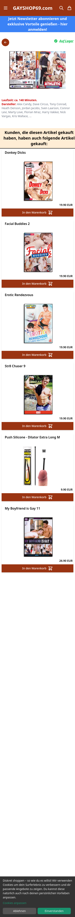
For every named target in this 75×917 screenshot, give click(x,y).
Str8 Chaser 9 (15, 366)
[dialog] (37, 896)
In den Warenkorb (37, 212)
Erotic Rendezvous (19, 295)
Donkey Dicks (15, 152)
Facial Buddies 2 (17, 224)
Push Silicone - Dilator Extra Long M (32, 437)
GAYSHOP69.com (32, 8)
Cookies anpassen (14, 903)
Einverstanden (54, 911)
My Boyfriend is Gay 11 (22, 508)
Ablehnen (19, 911)
